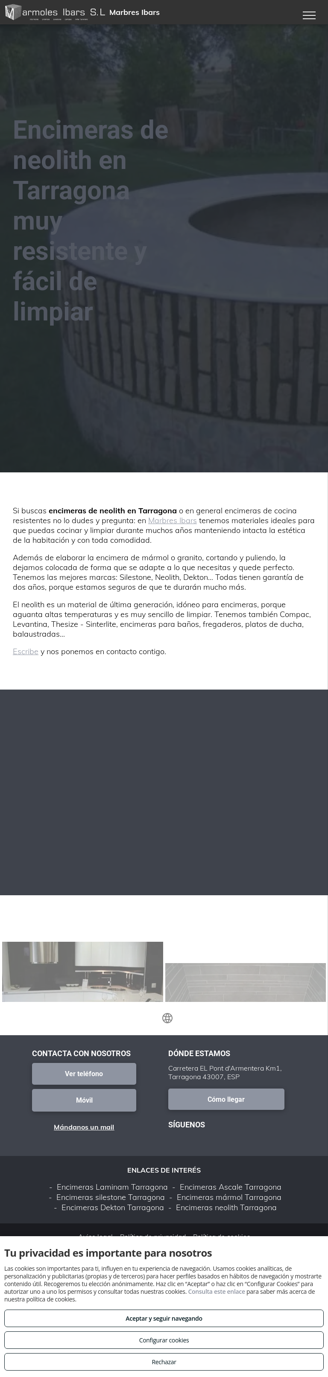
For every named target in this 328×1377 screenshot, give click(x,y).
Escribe (25, 651)
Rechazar (164, 1362)
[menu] (309, 15)
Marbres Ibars (172, 520)
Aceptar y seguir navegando (164, 1318)
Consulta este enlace (216, 1291)
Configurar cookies (164, 1340)
